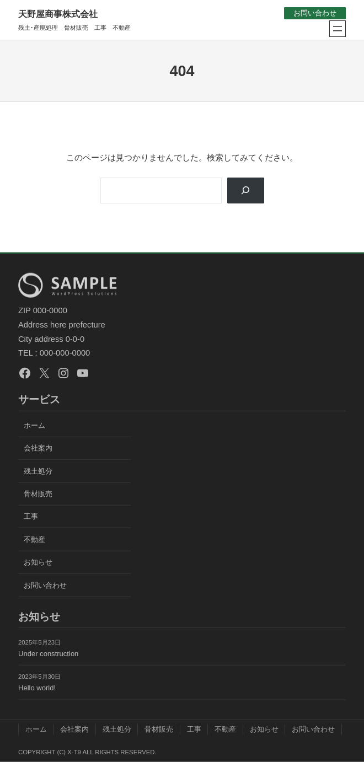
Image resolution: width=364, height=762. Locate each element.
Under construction (48, 653)
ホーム (34, 425)
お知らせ (38, 562)
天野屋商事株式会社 (58, 14)
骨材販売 (38, 494)
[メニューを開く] (337, 28)
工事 (31, 516)
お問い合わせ (314, 13)
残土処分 (38, 470)
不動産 (34, 539)
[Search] (245, 191)
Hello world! (37, 688)
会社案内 (38, 448)
